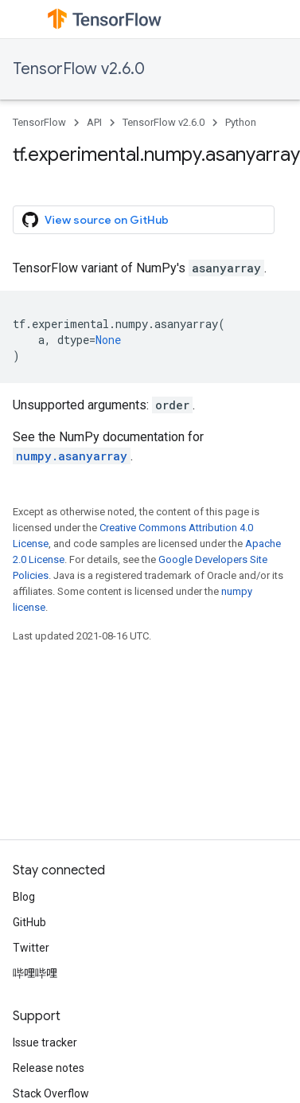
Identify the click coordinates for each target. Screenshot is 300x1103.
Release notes (48, 1068)
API (94, 122)
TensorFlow (39, 122)
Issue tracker (45, 1042)
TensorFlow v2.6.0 (79, 69)
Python (240, 122)
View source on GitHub (95, 220)
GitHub (29, 922)
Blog (24, 896)
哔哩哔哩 (35, 973)
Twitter (31, 947)
